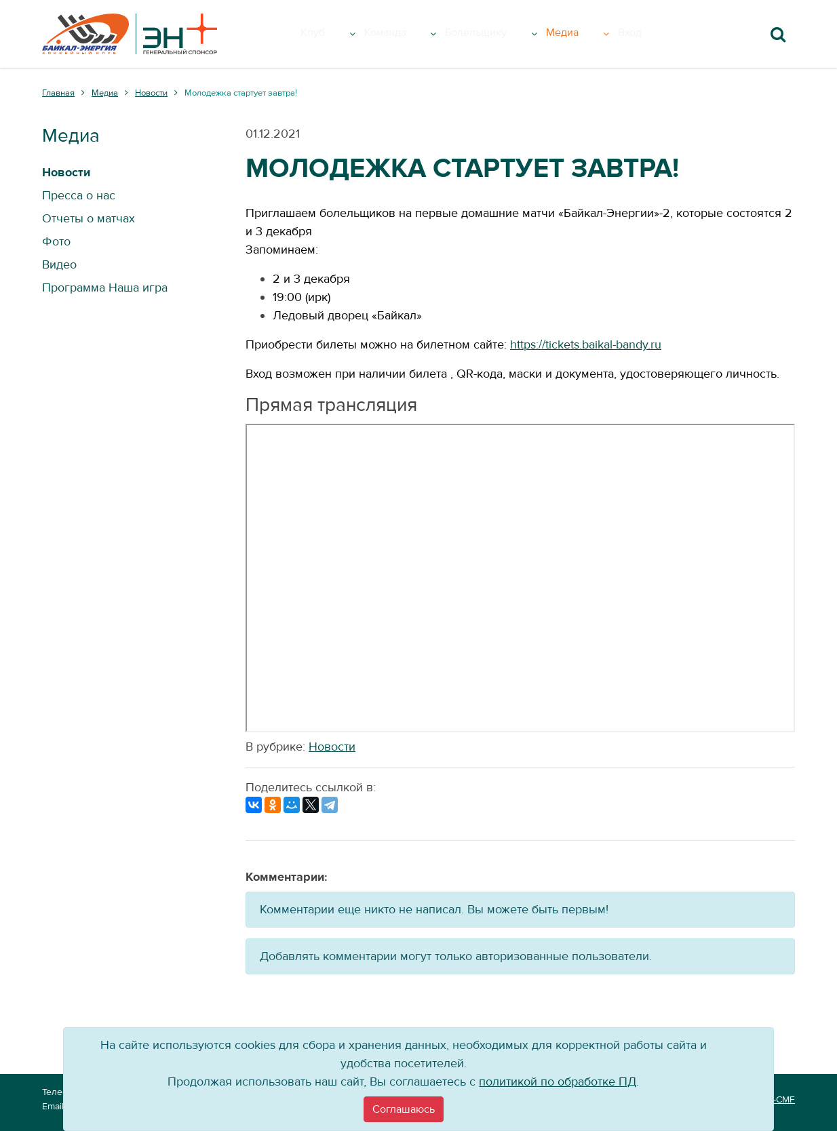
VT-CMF (778, 1100)
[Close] (404, 1109)
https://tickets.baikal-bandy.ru (585, 345)
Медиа (596, 33)
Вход (652, 33)
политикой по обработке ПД (557, 1082)
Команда (408, 33)
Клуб (336, 33)
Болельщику (506, 33)
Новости (332, 747)
